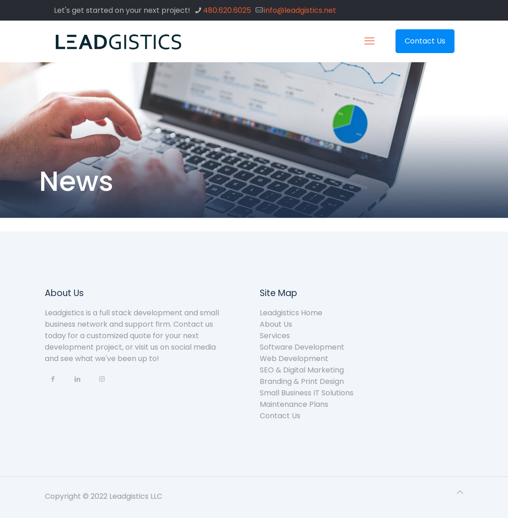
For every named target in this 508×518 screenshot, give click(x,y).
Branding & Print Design (302, 381)
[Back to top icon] (460, 492)
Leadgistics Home (291, 313)
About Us (276, 324)
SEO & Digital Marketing (302, 370)
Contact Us (425, 41)
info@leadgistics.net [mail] (300, 10)
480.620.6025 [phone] (227, 10)
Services (275, 335)
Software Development (302, 347)
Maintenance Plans (294, 404)
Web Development (294, 358)
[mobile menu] (369, 41)
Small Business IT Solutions (306, 393)
